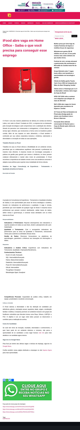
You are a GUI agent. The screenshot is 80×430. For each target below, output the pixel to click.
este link (41, 333)
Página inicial (5, 31)
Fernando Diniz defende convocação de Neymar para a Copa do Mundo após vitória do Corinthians (64, 125)
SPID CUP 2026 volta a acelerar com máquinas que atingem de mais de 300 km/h (64, 98)
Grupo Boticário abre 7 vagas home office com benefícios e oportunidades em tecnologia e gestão (64, 74)
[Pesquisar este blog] (62, 36)
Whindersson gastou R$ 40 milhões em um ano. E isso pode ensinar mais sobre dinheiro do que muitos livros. (65, 55)
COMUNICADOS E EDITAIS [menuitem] (16, 26)
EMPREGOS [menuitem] (30, 23)
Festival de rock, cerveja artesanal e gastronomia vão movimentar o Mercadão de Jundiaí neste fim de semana (65, 64)
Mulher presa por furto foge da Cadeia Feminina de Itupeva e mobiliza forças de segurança (64, 46)
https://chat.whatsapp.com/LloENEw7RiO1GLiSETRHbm (18, 412)
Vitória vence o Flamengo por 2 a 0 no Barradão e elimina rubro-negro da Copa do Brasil (65, 91)
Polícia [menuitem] (38, 23)
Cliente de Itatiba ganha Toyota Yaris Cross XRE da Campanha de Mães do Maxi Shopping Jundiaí (65, 83)
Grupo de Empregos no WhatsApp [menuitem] (65, 23)
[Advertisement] (31, 62)
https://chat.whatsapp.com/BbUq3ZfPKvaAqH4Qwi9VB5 (18, 409)
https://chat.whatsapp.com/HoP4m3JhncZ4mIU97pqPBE (18, 406)
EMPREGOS (12, 31)
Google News (7, 346)
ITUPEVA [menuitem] (17, 23)
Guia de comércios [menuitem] (47, 23)
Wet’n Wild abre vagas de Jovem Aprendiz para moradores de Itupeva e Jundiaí (65, 106)
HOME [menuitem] (4, 23)
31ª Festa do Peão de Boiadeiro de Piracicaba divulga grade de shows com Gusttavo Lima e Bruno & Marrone (65, 115)
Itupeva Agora (47, 350)
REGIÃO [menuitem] (23, 23)
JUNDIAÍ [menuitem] (10, 23)
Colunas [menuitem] (5, 26)
